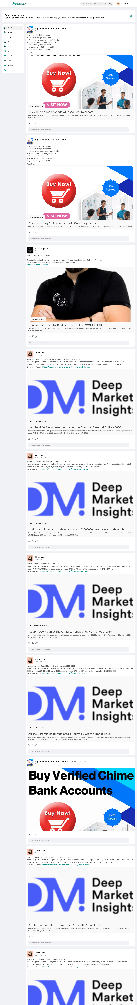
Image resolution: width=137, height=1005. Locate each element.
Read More (31, 53)
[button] (96, 4)
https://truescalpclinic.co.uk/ (39, 265)
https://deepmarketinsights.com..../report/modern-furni (65, 469)
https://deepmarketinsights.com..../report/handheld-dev (66, 367)
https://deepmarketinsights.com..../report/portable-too (65, 967)
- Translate (42, 31)
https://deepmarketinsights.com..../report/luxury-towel (65, 571)
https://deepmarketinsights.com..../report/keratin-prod (65, 865)
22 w (36, 31)
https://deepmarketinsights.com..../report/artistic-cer (65, 673)
